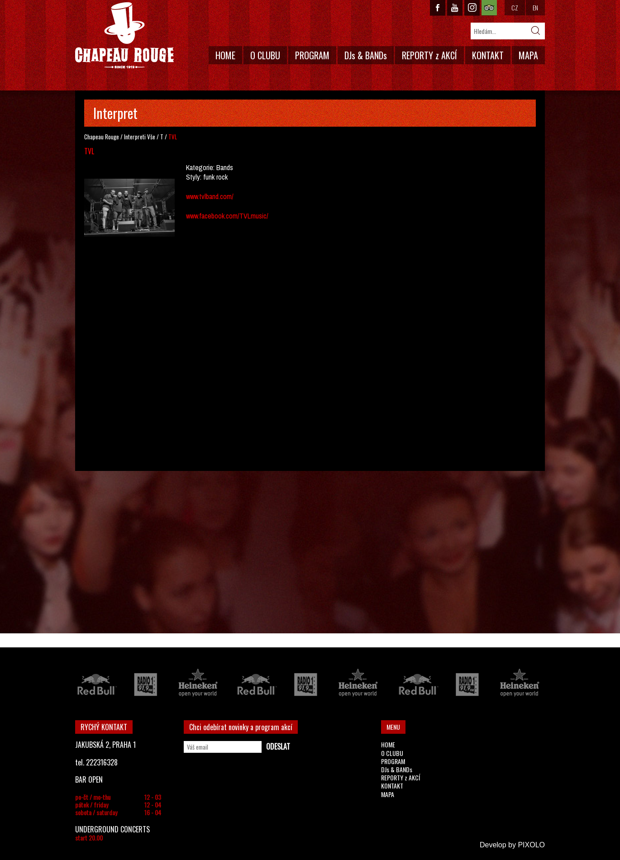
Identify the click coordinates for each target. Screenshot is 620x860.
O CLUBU (265, 55)
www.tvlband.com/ (210, 196)
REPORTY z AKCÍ (429, 55)
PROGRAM (312, 55)
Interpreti (135, 136)
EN (535, 7)
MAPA (528, 55)
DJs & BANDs (365, 55)
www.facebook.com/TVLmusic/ (227, 216)
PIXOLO (531, 845)
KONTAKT (488, 55)
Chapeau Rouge (101, 136)
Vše (151, 136)
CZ (514, 7)
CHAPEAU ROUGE (124, 35)
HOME (225, 55)
